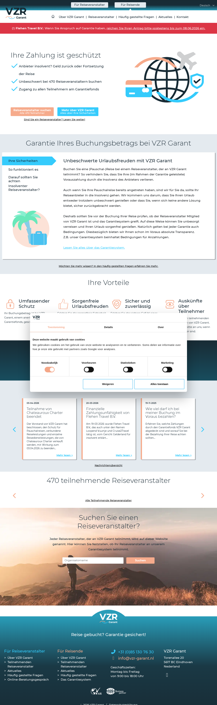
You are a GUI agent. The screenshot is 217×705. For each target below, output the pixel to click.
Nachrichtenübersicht (108, 465)
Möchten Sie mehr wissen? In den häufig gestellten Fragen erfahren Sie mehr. (108, 266)
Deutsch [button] (207, 5)
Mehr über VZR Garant (78, 112)
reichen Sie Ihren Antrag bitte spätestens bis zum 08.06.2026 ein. (156, 28)
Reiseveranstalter (101, 17)
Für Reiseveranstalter (24, 651)
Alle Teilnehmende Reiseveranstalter (108, 500)
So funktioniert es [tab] (23, 170)
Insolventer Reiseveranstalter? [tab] (24, 187)
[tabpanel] (132, 203)
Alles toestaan (159, 384)
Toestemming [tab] (56, 326)
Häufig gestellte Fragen (136, 17)
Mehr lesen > (65, 455)
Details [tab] (108, 326)
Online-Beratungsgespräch (28, 679)
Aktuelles (165, 17)
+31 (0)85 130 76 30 (136, 652)
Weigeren (108, 384)
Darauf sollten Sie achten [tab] (23, 179)
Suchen (140, 560)
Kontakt (183, 17)
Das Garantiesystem (76, 679)
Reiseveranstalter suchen (32, 112)
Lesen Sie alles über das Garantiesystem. (94, 247)
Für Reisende (70, 651)
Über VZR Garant (71, 17)
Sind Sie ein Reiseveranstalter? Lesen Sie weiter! (54, 119)
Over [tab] (161, 326)
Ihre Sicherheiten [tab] (23, 161)
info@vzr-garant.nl (136, 658)
